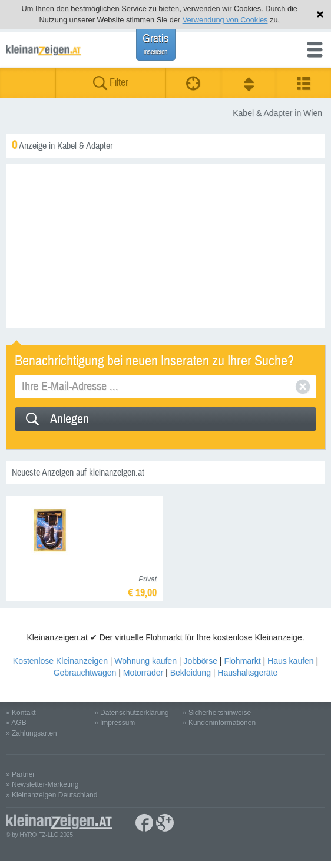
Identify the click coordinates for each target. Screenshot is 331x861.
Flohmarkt (242, 661)
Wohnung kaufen (145, 661)
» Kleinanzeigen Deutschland (51, 795)
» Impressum (114, 723)
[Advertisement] (165, 246)
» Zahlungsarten (31, 733)
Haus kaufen (290, 661)
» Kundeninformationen (219, 723)
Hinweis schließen (320, 14)
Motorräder (143, 672)
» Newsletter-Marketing (42, 784)
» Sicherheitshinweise (217, 713)
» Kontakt (21, 713)
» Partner (20, 774)
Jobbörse (200, 661)
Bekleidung (190, 672)
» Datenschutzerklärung (131, 713)
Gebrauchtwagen (85, 672)
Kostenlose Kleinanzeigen (60, 661)
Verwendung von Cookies (225, 19)
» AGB (16, 723)
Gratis (155, 43)
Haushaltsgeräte (247, 672)
